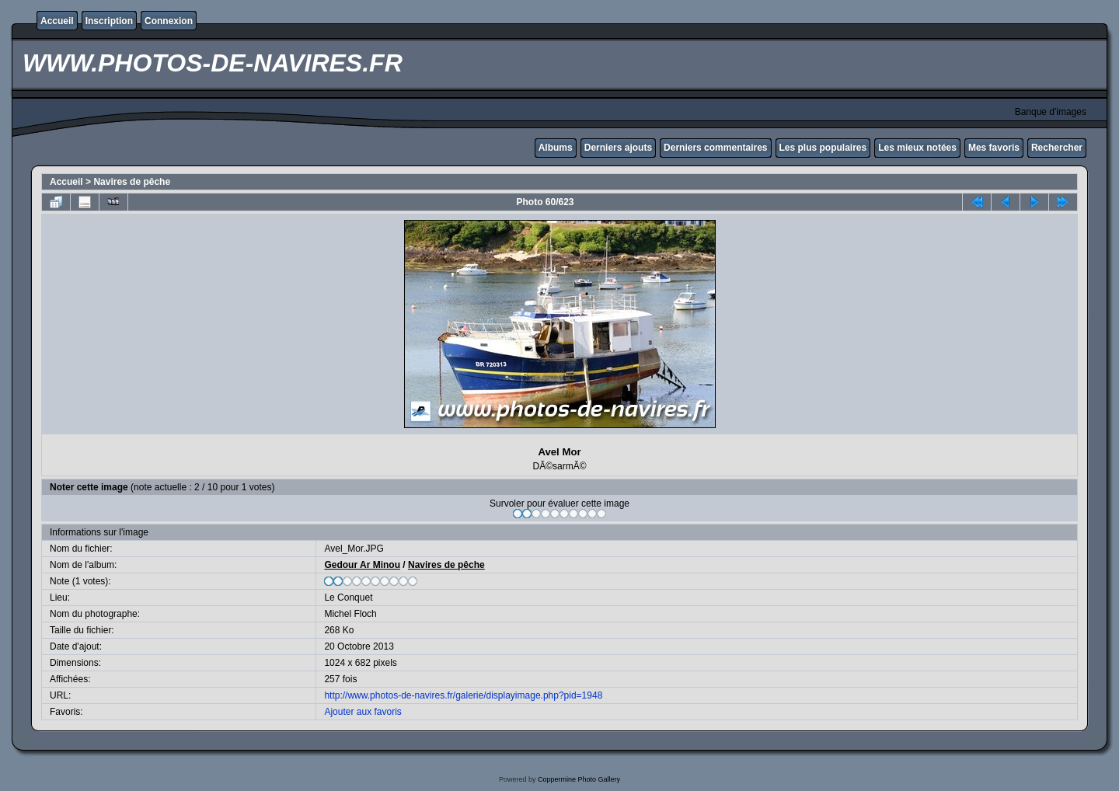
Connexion (169, 21)
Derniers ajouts (618, 147)
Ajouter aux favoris (362, 711)
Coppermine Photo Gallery (579, 779)
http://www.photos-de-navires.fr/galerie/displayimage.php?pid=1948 (463, 695)
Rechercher (1056, 147)
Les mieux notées (917, 147)
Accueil (57, 21)
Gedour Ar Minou (362, 564)
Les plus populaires (823, 147)
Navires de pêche (131, 181)
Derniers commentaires (715, 147)
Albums (556, 147)
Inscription (109, 21)
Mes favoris (994, 147)
